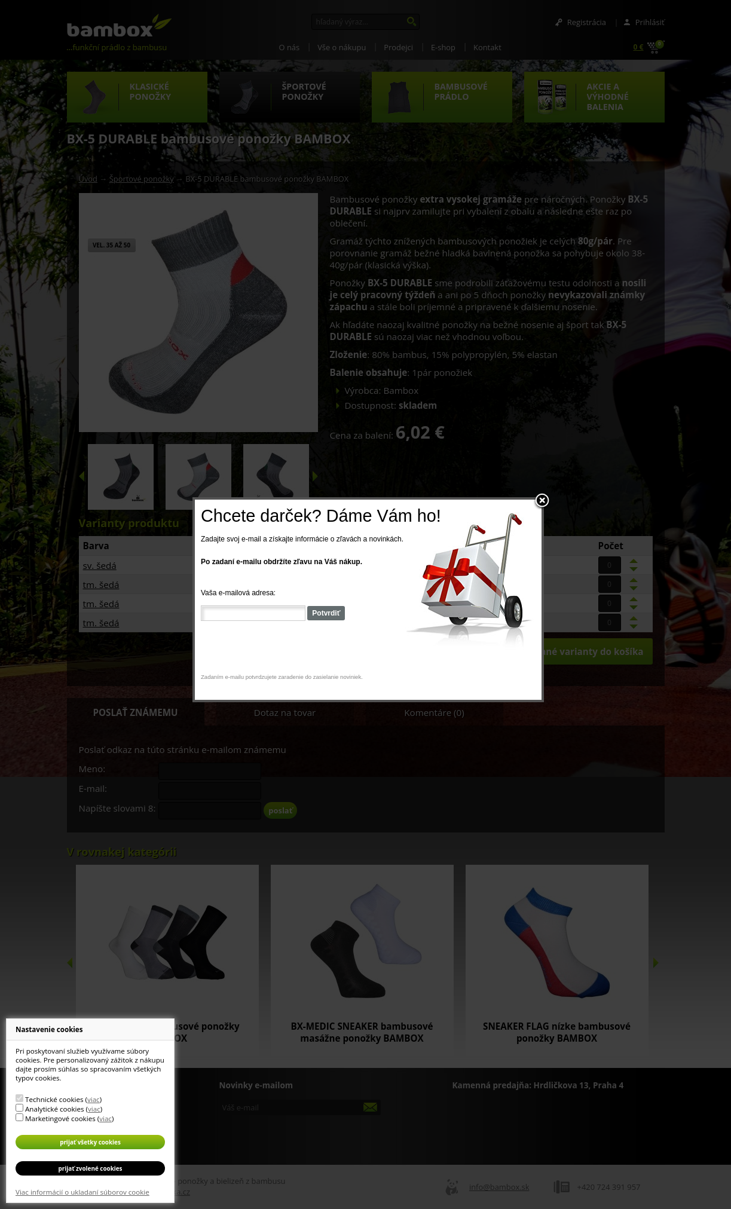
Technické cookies (54, 1099)
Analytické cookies (54, 1108)
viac (93, 1099)
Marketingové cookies (60, 1118)
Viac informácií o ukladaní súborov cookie (82, 1191)
